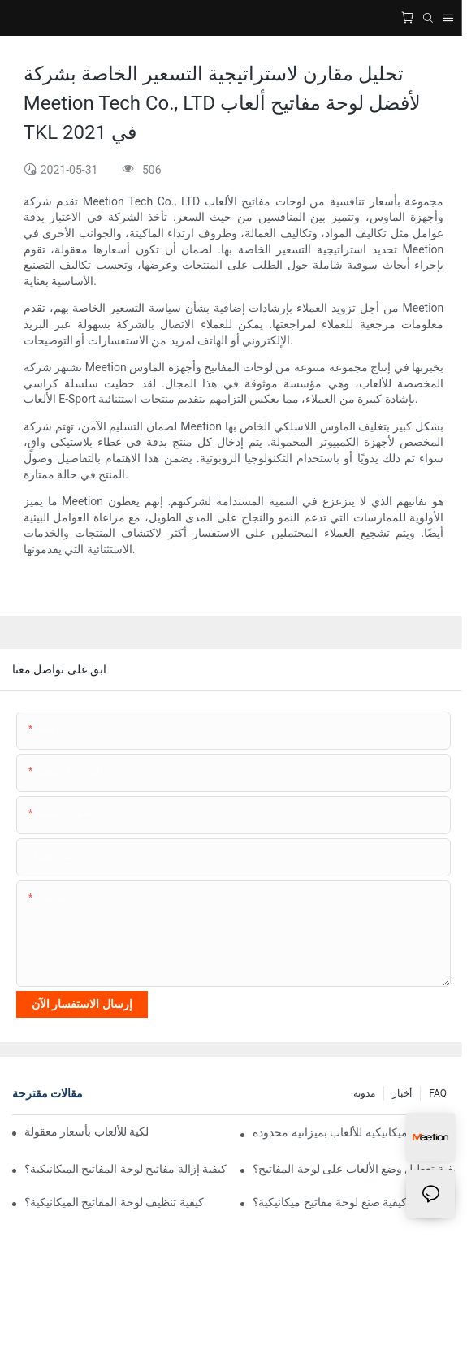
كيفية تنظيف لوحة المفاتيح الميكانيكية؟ (114, 1202)
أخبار (402, 1093)
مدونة (364, 1093)
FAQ (438, 1093)
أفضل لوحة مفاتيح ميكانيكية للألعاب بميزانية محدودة (354, 1132)
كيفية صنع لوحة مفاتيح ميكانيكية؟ (330, 1202)
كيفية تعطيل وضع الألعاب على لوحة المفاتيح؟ (354, 1168)
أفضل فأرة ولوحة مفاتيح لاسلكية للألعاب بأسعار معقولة (86, 1131)
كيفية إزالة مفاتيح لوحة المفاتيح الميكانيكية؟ (125, 1168)
